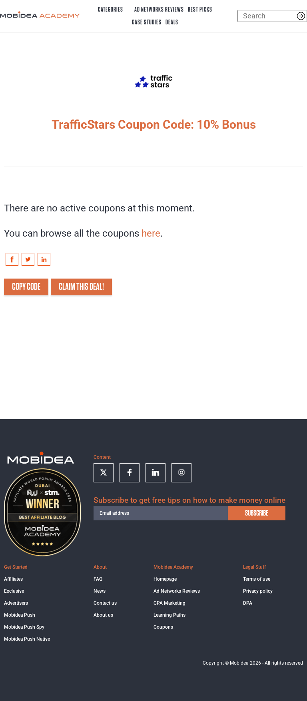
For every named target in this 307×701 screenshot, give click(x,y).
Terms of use (256, 579)
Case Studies (146, 22)
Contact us (105, 603)
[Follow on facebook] (129, 473)
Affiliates (13, 579)
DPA (247, 603)
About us (103, 615)
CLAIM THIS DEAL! (81, 287)
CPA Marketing (169, 603)
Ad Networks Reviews (159, 9)
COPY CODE (26, 287)
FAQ (98, 579)
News (100, 591)
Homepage (165, 579)
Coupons (163, 627)
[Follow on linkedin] (155, 473)
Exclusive (14, 591)
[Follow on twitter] (103, 473)
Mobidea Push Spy (24, 627)
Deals (171, 22)
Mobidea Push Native (27, 639)
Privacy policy (258, 591)
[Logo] (41, 459)
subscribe (256, 513)
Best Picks (200, 9)
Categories (110, 9)
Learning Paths (169, 615)
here (151, 233)
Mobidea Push (19, 615)
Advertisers (16, 603)
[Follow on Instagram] (181, 473)
